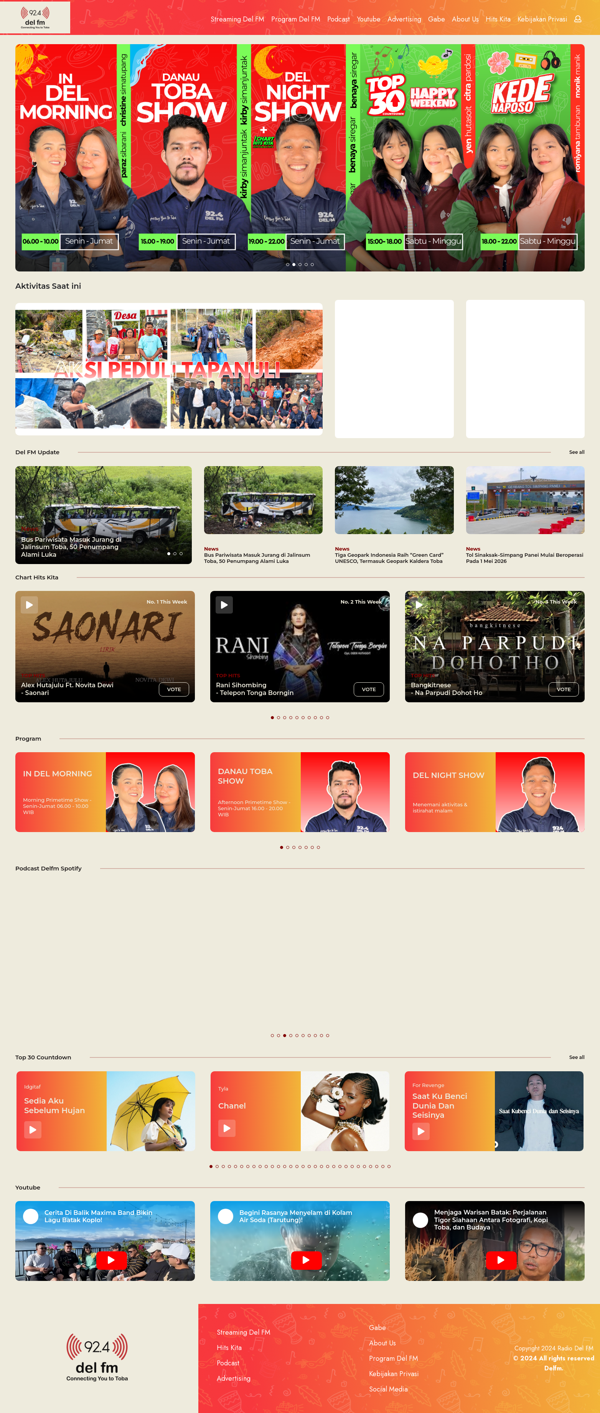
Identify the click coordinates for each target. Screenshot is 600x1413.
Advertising (404, 19)
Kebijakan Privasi (542, 19)
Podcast (338, 19)
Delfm (553, 1368)
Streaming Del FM (237, 19)
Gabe (436, 19)
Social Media (388, 1389)
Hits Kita (498, 19)
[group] (103, 515)
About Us (465, 19)
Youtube (369, 19)
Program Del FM (295, 19)
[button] (287, 264)
